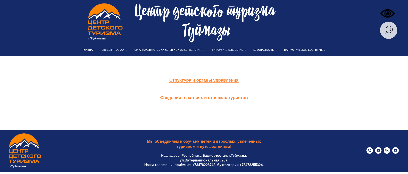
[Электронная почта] (378, 152)
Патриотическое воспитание (304, 49)
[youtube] (395, 152)
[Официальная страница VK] (387, 152)
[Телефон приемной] (369, 152)
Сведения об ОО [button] (113, 49)
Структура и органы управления (204, 80)
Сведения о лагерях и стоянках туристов (204, 97)
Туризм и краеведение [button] (228, 49)
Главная (88, 49)
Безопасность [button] (263, 49)
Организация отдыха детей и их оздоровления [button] (168, 49)
